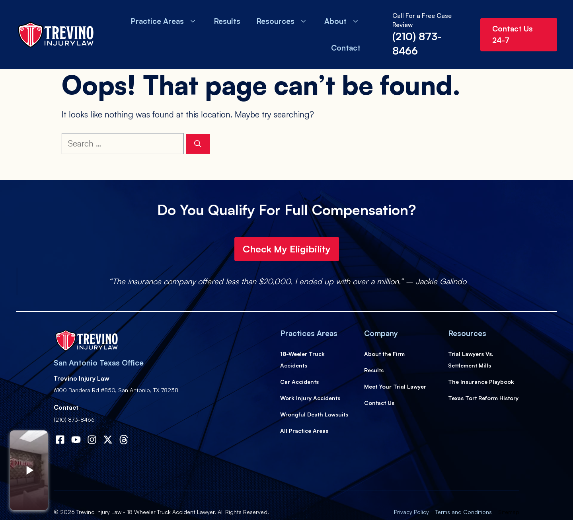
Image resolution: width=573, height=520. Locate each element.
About (342, 21)
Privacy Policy (411, 511)
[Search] (198, 144)
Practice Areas (164, 21)
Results (227, 21)
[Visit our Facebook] (76, 439)
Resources (282, 21)
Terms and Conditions (463, 511)
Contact (346, 48)
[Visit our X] (107, 439)
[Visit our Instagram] (92, 439)
